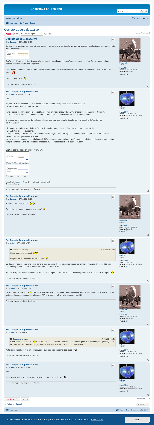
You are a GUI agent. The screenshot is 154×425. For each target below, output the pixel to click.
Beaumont (123, 63)
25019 (126, 112)
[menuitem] (20, 18)
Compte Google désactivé (21, 29)
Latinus (122, 107)
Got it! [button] (137, 419)
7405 (125, 68)
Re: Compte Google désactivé (22, 91)
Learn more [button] (97, 419)
